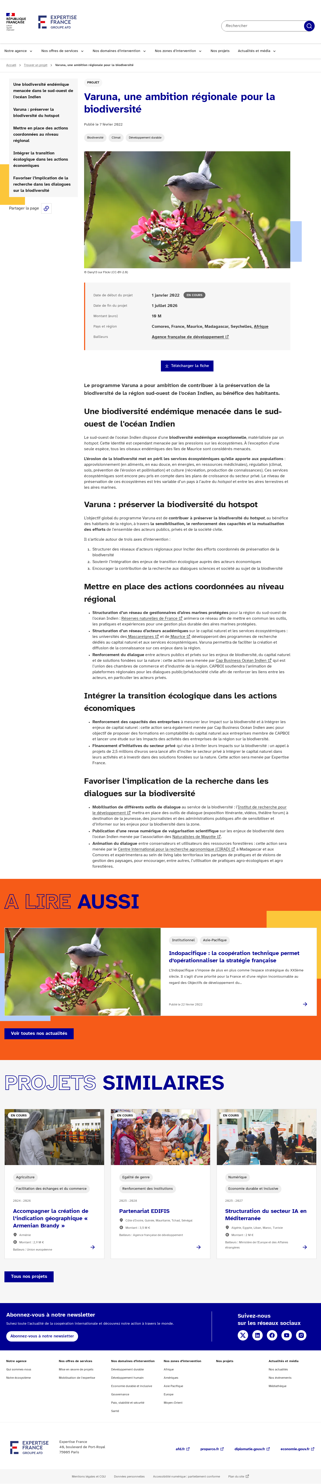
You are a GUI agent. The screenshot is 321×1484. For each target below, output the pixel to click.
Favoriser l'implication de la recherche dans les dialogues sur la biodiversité (42, 184)
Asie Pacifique (173, 1386)
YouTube (286, 1335)
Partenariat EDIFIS (144, 1211)
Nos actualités (278, 1369)
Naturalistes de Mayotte (194, 837)
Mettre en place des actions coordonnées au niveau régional (40, 134)
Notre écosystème (18, 1378)
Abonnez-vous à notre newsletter (42, 1336)
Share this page (46, 208)
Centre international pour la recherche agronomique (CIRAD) (174, 849)
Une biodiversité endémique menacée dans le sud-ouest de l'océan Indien (43, 90)
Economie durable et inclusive (131, 1386)
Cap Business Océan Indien (241, 660)
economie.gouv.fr (295, 1449)
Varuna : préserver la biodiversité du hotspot (36, 112)
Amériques (171, 1378)
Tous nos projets (29, 1276)
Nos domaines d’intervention (116, 51)
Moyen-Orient (173, 1402)
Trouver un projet (35, 65)
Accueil (11, 65)
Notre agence (15, 51)
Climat (116, 137)
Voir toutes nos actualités (39, 1033)
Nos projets (220, 51)
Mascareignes (140, 637)
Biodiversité (95, 137)
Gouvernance (120, 1394)
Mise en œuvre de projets (76, 1369)
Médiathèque (277, 1386)
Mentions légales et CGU (89, 1476)
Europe (168, 1394)
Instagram (301, 1335)
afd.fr (180, 1449)
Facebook (272, 1335)
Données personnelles (129, 1476)
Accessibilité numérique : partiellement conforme (186, 1476)
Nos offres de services (59, 51)
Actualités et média (254, 51)
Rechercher (309, 26)
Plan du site (236, 1476)
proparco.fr (209, 1449)
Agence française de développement (188, 337)
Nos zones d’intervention (175, 51)
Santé (115, 1411)
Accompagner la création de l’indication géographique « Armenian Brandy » (50, 1218)
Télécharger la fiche (190, 366)
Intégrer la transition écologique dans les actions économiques (40, 159)
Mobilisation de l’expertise (77, 1378)
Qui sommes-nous (18, 1369)
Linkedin (257, 1335)
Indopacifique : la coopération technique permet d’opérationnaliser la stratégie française (234, 957)
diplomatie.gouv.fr (250, 1449)
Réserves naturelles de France (149, 618)
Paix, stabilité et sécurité (127, 1402)
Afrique (261, 326)
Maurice (177, 637)
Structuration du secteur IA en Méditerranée (266, 1215)
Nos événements (280, 1378)
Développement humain (127, 1378)
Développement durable (145, 137)
